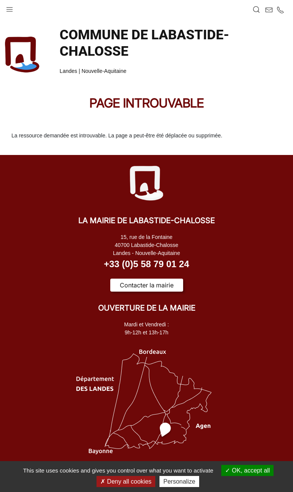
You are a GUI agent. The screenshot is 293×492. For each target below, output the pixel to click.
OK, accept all (247, 470)
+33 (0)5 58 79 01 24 (146, 264)
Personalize (179, 481)
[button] (9, 7)
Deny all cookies (125, 481)
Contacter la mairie (147, 285)
